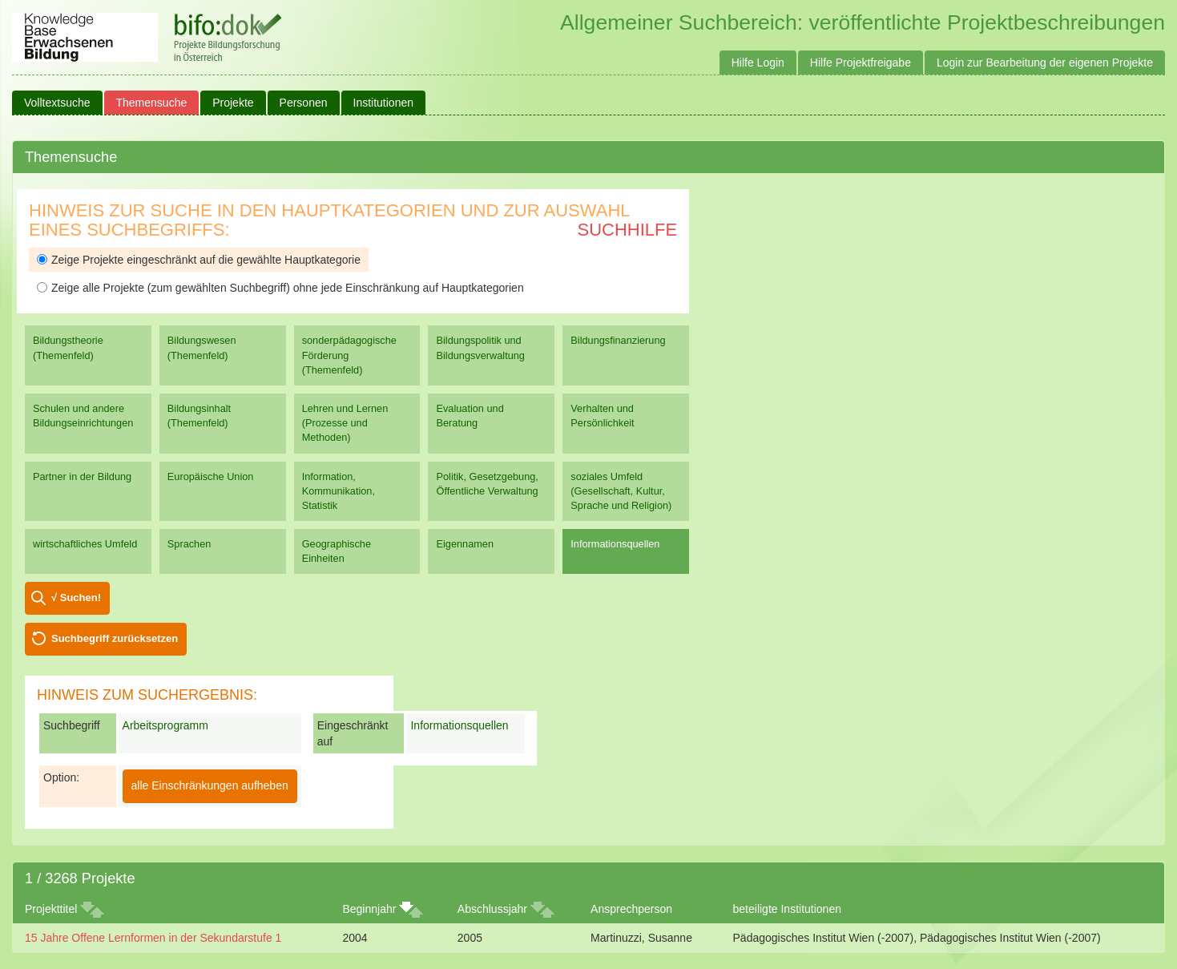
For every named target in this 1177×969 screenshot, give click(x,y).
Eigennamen (465, 544)
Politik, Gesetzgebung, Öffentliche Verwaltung (487, 483)
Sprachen (189, 544)
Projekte (232, 102)
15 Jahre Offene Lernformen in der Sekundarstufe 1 (153, 937)
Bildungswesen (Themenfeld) (201, 347)
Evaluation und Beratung (469, 415)
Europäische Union (210, 476)
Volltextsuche (57, 102)
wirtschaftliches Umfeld (85, 544)
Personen (304, 102)
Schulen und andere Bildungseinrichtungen (83, 415)
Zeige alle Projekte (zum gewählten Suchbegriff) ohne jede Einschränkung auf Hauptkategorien (280, 287)
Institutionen (383, 102)
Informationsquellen (614, 544)
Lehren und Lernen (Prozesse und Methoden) (345, 422)
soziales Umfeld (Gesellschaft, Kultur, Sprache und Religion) (620, 490)
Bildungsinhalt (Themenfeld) (199, 415)
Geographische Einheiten (336, 551)
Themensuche (151, 102)
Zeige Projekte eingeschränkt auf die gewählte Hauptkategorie (199, 259)
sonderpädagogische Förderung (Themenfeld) (349, 354)
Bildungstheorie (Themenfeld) (68, 347)
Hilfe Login (758, 62)
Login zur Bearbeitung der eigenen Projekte (1045, 62)
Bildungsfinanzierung (617, 340)
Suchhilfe (628, 230)
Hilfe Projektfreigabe (860, 62)
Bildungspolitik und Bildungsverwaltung (480, 347)
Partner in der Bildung (82, 476)
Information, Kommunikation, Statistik (338, 490)
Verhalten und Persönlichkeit (602, 415)
